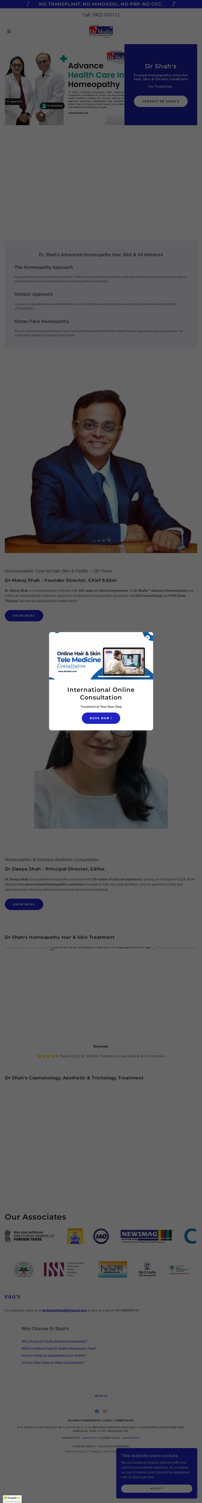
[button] (12, 1499)
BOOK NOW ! (101, 718)
